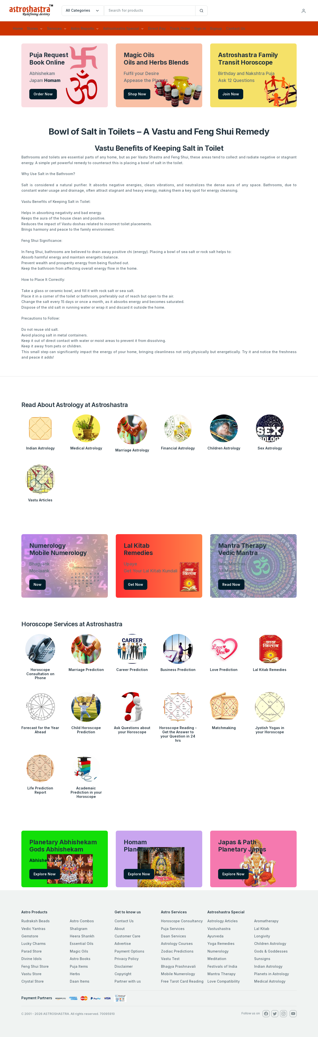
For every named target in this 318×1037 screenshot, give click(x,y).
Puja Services (173, 928)
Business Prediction (178, 669)
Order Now (43, 94)
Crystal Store (32, 981)
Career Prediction (132, 669)
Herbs (75, 974)
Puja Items (79, 966)
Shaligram (78, 928)
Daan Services (173, 936)
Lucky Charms (33, 943)
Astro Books (80, 959)
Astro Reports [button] (82, 28)
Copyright (123, 974)
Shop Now (137, 94)
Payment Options (129, 951)
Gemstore (29, 936)
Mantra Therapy (221, 974)
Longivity (262, 936)
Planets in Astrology (271, 974)
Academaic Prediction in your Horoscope (86, 792)
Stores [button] (32, 28)
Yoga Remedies (221, 943)
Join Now (230, 94)
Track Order (180, 28)
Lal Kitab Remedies (269, 669)
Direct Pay (157, 28)
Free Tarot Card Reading (182, 981)
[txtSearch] (150, 10)
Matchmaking (224, 728)
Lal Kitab (261, 928)
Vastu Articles (40, 500)
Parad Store (31, 951)
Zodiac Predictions (177, 951)
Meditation (216, 959)
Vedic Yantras (33, 928)
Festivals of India (222, 966)
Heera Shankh (82, 936)
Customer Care (127, 936)
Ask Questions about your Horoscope (132, 730)
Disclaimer (124, 966)
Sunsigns (262, 959)
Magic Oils (79, 951)
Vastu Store (31, 974)
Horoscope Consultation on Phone (40, 673)
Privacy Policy (127, 959)
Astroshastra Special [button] (121, 28)
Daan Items (79, 981)
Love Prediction (224, 669)
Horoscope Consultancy (182, 921)
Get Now (135, 584)
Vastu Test (170, 959)
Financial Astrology (178, 448)
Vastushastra (219, 928)
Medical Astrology (86, 448)
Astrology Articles (222, 921)
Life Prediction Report (40, 790)
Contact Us (235, 28)
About (120, 928)
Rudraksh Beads (35, 921)
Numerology (218, 951)
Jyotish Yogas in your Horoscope (269, 730)
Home (18, 28)
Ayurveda (215, 936)
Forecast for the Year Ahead (40, 730)
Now (37, 584)
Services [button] (54, 28)
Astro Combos (82, 921)
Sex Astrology (270, 448)
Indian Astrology (40, 448)
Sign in (200, 28)
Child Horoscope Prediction (86, 730)
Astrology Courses (177, 943)
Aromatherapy (266, 921)
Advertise (123, 943)
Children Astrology (223, 448)
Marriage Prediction (86, 669)
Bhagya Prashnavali (178, 966)
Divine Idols (31, 959)
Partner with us (128, 981)
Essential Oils (81, 943)
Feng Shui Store (35, 966)
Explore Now (45, 874)
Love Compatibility (223, 981)
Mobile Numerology (178, 974)
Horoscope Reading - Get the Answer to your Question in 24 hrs (178, 734)
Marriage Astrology (132, 450)
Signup (216, 28)
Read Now (231, 584)
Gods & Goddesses (271, 951)
